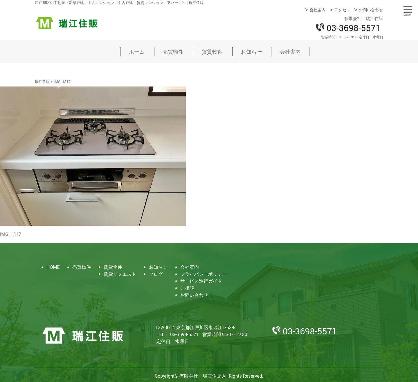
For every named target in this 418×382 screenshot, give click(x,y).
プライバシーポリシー (203, 274)
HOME (53, 267)
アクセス (342, 10)
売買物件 (173, 52)
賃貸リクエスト (120, 274)
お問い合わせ (371, 10)
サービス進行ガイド (201, 281)
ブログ (156, 274)
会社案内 (317, 10)
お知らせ (251, 52)
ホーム (137, 52)
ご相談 (187, 288)
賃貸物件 (212, 52)
